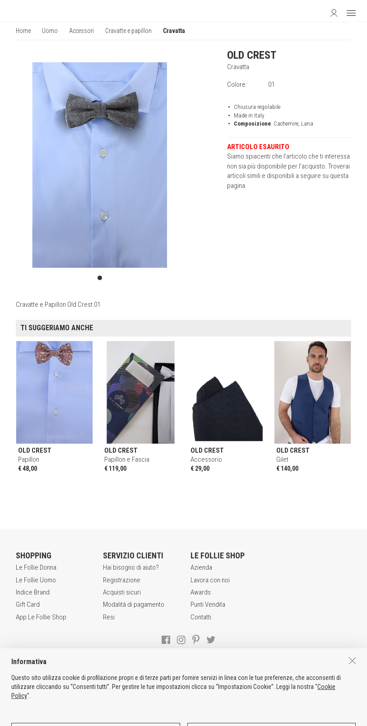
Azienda (201, 567)
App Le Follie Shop (41, 617)
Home (23, 30)
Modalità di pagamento (133, 604)
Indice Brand (33, 592)
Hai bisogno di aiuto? (131, 567)
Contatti (200, 617)
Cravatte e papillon (128, 30)
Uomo (50, 30)
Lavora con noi (210, 580)
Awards (200, 592)
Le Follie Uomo (36, 580)
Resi (109, 617)
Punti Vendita (207, 604)
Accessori (81, 30)
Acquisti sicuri (122, 592)
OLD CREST (251, 55)
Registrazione (121, 580)
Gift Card (28, 604)
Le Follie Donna (36, 567)
